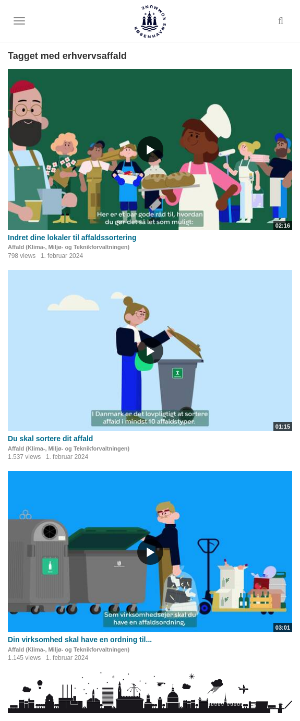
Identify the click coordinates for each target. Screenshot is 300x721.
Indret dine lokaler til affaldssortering (72, 237)
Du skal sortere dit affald (50, 438)
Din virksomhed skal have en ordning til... (80, 639)
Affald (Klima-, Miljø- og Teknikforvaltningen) (68, 247)
